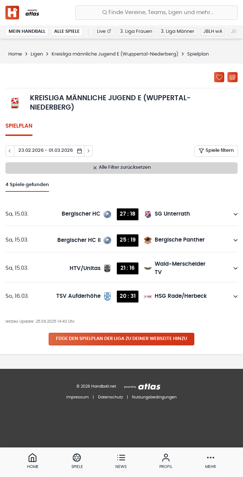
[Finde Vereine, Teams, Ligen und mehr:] (156, 12)
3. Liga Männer (177, 31)
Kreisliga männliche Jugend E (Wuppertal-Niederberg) (115, 54)
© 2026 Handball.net (96, 386)
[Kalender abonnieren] (232, 77)
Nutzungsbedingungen (154, 397)
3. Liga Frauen (136, 31)
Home (15, 54)
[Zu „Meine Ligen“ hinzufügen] (219, 77)
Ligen (37, 54)
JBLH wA (212, 31)
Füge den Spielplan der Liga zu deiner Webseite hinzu (121, 338)
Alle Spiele (67, 31)
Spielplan (18, 126)
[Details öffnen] (236, 214)
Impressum (77, 397)
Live (104, 31)
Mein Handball (27, 31)
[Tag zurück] (9, 151)
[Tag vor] (88, 151)
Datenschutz (110, 397)
